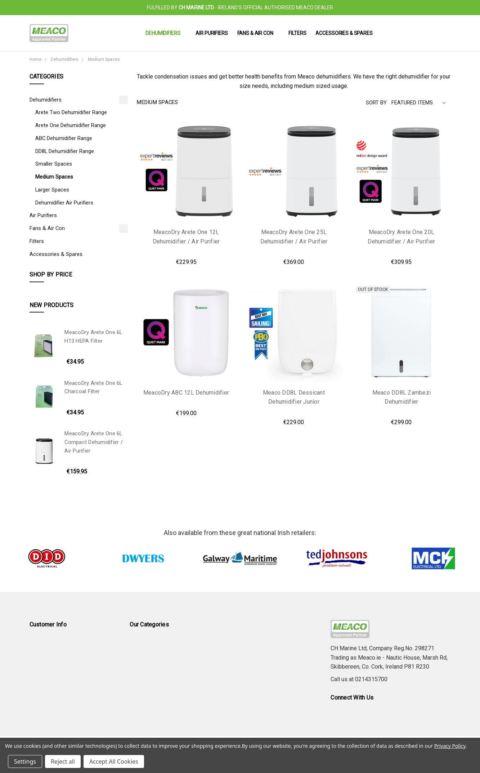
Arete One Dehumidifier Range (70, 125)
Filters (297, 33)
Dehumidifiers (165, 33)
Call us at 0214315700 (359, 679)
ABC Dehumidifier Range (63, 138)
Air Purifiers (212, 33)
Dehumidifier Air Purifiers (64, 202)
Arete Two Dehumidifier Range (71, 112)
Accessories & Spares (343, 33)
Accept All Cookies (113, 761)
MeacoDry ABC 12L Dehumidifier (186, 392)
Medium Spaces (54, 177)
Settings (25, 761)
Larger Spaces (52, 189)
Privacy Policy (450, 745)
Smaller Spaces (53, 164)
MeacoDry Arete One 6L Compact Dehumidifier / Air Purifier (93, 442)
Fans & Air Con (258, 33)
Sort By (376, 102)
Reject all (63, 761)
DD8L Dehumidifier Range (64, 151)
